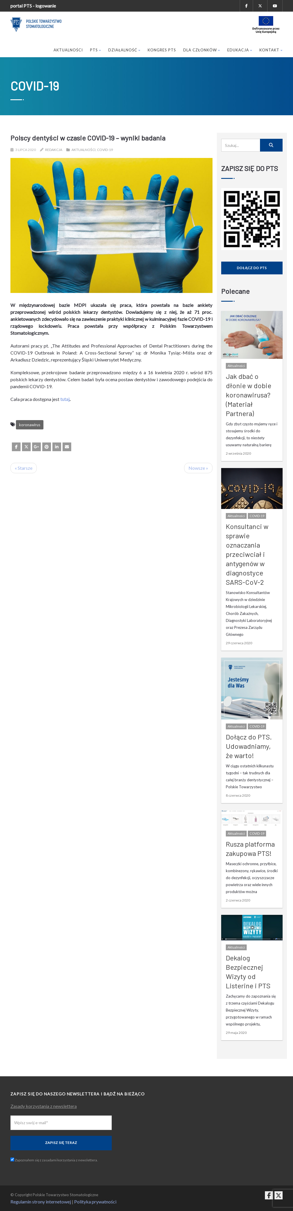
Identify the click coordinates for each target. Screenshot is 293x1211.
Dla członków (201, 50)
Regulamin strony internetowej (40, 1201)
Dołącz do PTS (252, 268)
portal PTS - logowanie (33, 5)
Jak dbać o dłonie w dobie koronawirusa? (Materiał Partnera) (248, 395)
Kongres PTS (162, 50)
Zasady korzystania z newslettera (43, 1106)
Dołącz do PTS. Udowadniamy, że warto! (249, 746)
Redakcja (53, 149)
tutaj (64, 399)
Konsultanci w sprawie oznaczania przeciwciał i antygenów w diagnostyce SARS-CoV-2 (247, 554)
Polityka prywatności (95, 1201)
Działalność (124, 50)
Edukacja (239, 50)
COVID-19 (105, 149)
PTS (95, 50)
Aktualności (68, 50)
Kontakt (271, 50)
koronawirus (29, 424)
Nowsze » (198, 468)
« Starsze (23, 468)
